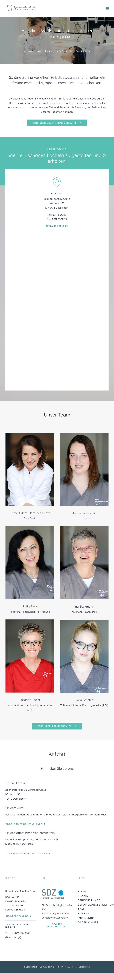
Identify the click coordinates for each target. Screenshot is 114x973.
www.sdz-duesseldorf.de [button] (57, 925)
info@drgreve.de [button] (57, 253)
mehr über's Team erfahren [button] (57, 726)
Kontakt (84, 913)
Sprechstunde (89, 900)
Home (82, 891)
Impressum (86, 917)
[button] (107, 8)
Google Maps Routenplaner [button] (25, 824)
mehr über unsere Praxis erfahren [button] (57, 123)
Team (82, 909)
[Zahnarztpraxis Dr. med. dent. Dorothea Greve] (21, 8)
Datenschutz (88, 922)
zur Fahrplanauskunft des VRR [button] (28, 853)
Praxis (83, 895)
